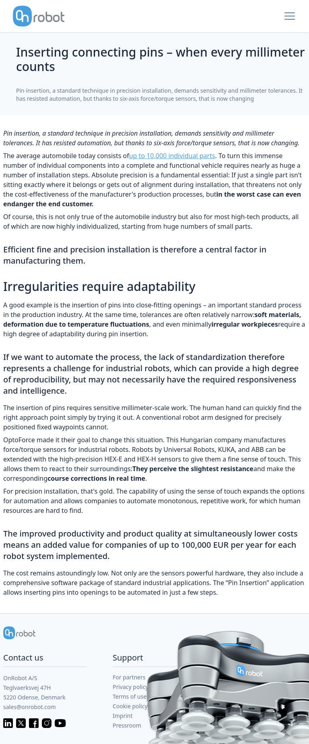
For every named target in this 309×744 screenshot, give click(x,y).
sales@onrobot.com (29, 707)
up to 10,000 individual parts (172, 155)
